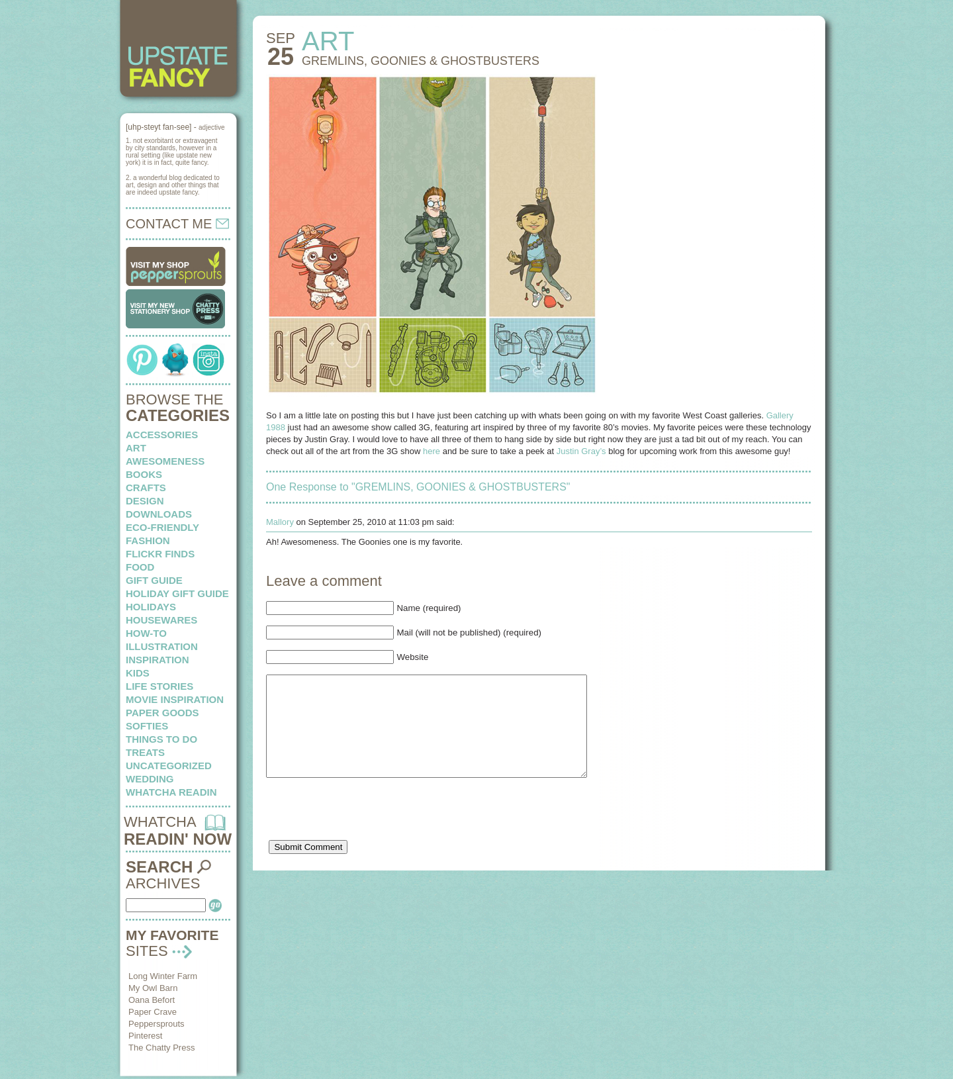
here (431, 451)
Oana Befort (151, 1000)
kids (138, 673)
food (140, 567)
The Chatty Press (161, 1048)
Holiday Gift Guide (177, 593)
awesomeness (165, 461)
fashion (148, 540)
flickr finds (160, 553)
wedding (150, 778)
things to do (161, 739)
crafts (146, 487)
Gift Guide (154, 580)
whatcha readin (171, 792)
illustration (162, 646)
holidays (151, 606)
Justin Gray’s (581, 451)
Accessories (162, 434)
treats (145, 752)
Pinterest (145, 1036)
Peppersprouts (156, 1024)
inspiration (157, 659)
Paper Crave (152, 1012)
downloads (159, 514)
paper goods (162, 712)
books (144, 474)
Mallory (280, 522)
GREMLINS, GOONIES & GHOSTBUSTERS (420, 61)
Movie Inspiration (175, 699)
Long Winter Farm (162, 976)
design (145, 500)
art (136, 447)
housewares (161, 620)
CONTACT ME (177, 223)
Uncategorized (169, 765)
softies (147, 725)
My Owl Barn (152, 988)
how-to (146, 633)
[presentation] (366, 834)
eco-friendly (162, 527)
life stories (159, 686)
